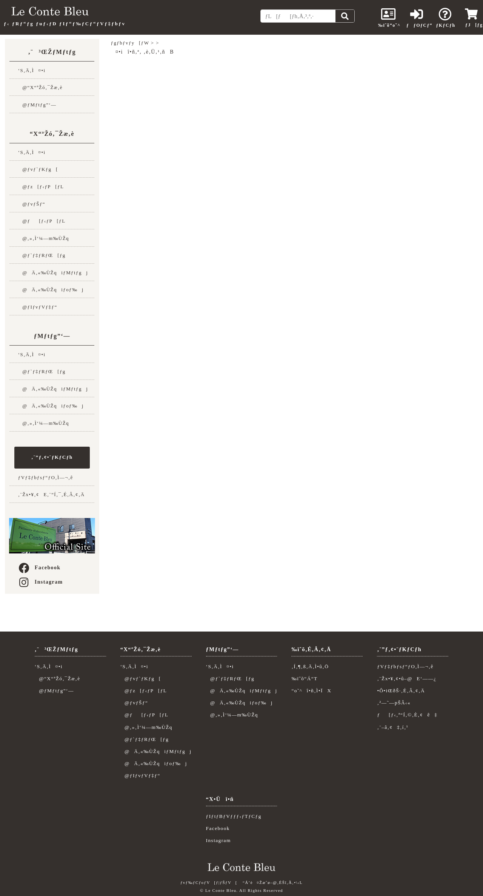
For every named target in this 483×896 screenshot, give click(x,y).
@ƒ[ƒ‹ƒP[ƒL (42, 221)
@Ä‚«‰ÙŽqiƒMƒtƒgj (53, 272)
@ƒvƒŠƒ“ (31, 204)
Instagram (40, 582)
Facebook (39, 567)
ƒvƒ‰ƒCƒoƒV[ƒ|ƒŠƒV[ (208, 882)
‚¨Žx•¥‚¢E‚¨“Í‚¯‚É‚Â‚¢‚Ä (51, 494)
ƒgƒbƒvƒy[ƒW (130, 43)
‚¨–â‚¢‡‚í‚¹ (392, 727)
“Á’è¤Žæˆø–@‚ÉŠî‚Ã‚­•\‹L (273, 882)
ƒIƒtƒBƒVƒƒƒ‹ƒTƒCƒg (233, 816)
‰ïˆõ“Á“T (304, 678)
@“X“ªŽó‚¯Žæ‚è (40, 87)
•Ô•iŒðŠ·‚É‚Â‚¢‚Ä (401, 690)
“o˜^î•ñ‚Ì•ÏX (311, 690)
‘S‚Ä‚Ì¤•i (32, 70)
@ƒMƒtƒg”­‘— (37, 105)
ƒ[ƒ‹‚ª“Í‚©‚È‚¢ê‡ (407, 715)
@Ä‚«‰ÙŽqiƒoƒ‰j (51, 289)
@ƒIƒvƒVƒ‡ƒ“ (37, 307)
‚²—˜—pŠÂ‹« (394, 702)
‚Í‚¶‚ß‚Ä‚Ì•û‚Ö (310, 666)
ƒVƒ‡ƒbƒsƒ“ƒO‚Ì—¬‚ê (45, 477)
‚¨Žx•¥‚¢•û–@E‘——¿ (406, 678)
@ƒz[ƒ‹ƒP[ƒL (41, 186)
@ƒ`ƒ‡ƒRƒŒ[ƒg (42, 255)
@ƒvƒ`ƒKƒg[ (38, 169)
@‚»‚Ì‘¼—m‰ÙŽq (43, 238)
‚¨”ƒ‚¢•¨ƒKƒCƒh (52, 457)
